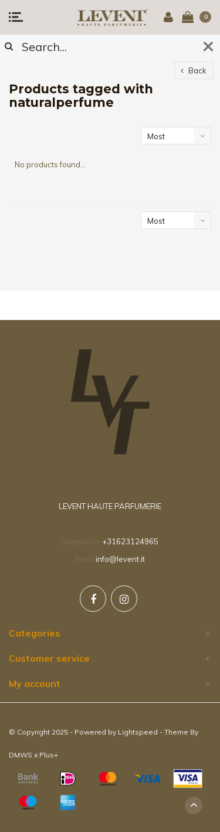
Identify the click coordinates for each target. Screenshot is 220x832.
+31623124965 (130, 541)
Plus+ (48, 754)
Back (194, 70)
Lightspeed (138, 731)
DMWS (20, 754)
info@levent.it (120, 559)
